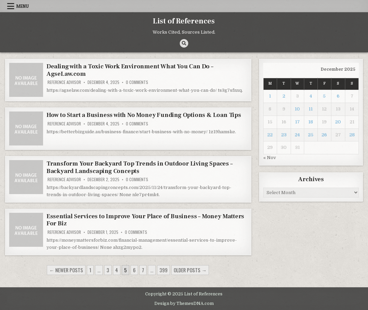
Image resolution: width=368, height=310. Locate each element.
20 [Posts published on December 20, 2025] (338, 121)
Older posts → (190, 270)
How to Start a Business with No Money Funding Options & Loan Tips (143, 115)
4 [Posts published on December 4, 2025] (311, 96)
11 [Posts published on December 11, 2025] (311, 108)
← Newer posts (66, 270)
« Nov (269, 157)
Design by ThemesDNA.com (184, 303)
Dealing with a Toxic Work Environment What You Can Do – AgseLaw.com (129, 70)
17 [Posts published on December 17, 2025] (297, 121)
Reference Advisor (64, 82)
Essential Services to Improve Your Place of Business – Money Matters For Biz (145, 220)
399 (163, 270)
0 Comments (137, 82)
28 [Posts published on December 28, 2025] (352, 134)
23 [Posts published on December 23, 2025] (284, 134)
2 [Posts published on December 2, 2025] (284, 96)
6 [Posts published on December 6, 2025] (338, 96)
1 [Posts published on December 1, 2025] (270, 96)
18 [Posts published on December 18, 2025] (310, 121)
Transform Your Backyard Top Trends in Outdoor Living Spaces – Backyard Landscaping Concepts (139, 167)
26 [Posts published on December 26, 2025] (324, 134)
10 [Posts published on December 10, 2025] (297, 108)
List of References (184, 21)
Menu (22, 6)
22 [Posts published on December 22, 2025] (270, 134)
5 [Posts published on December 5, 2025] (324, 96)
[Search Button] (184, 43)
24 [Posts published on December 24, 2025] (297, 134)
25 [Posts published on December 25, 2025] (310, 134)
